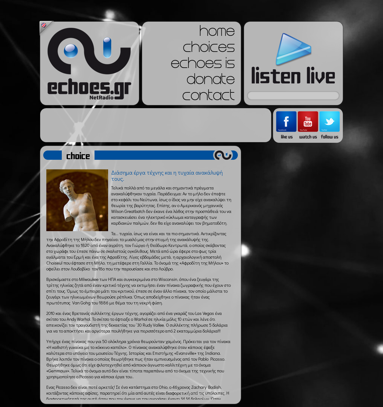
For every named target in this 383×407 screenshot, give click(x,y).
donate (211, 81)
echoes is (203, 65)
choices (209, 49)
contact (208, 97)
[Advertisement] (155, 125)
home (217, 32)
